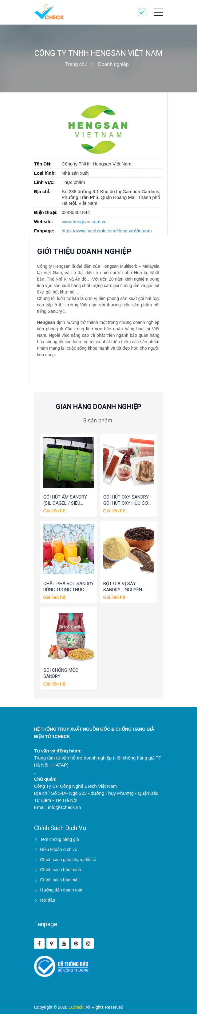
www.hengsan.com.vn (84, 221)
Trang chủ (76, 64)
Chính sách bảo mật (59, 879)
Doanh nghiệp (113, 64)
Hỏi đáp (47, 900)
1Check (76, 1007)
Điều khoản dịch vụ (59, 849)
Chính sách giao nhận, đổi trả (68, 859)
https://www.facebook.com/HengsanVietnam (107, 230)
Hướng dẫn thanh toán (62, 890)
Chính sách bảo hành (60, 869)
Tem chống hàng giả (59, 839)
